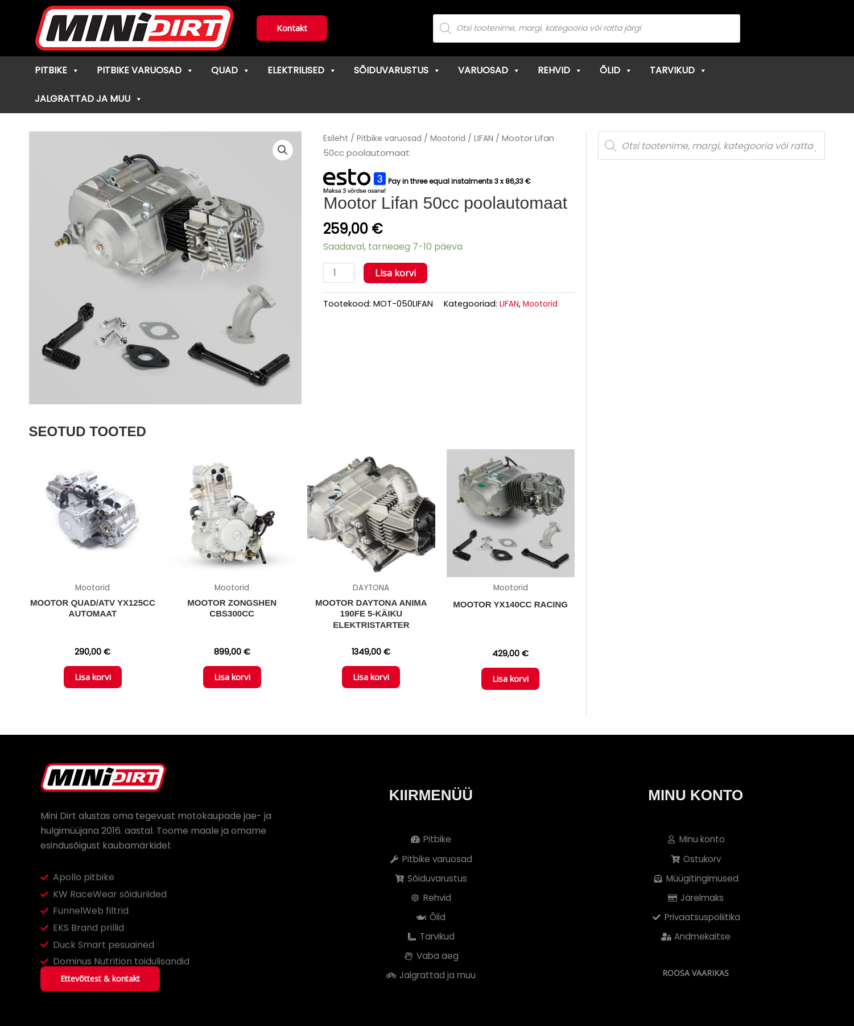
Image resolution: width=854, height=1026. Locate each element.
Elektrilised (302, 70)
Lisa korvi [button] (92, 681)
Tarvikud (678, 70)
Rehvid (560, 70)
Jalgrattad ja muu (89, 98)
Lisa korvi (397, 273)
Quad (230, 70)
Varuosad (489, 70)
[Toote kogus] (339, 273)
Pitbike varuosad (145, 70)
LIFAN (492, 138)
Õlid (616, 70)
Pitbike (57, 70)
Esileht (336, 138)
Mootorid (454, 138)
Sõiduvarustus (397, 70)
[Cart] (818, 28)
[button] (282, 150)
